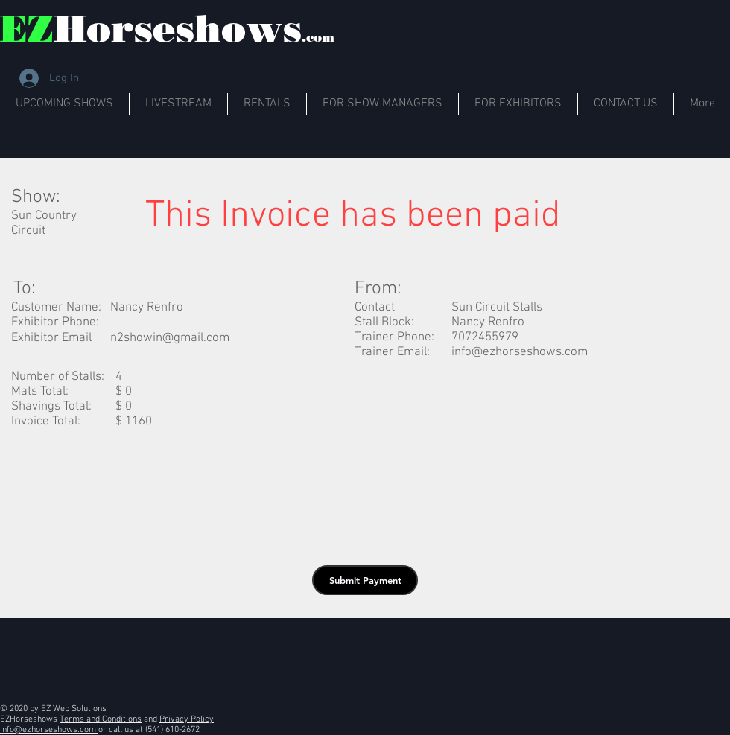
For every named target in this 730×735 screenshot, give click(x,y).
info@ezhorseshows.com (519, 352)
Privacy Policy (186, 719)
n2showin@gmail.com (169, 338)
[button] (365, 580)
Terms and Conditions (101, 719)
